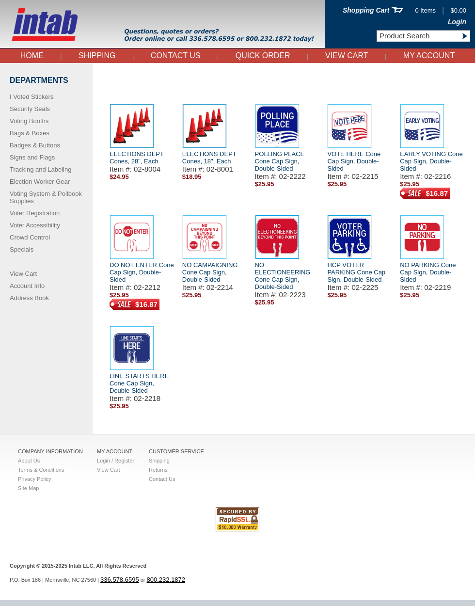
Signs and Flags (32, 157)
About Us (29, 460)
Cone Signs (114, 74)
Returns (158, 470)
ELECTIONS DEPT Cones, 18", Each (209, 157)
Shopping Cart (366, 10)
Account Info (27, 285)
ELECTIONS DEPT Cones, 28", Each (137, 157)
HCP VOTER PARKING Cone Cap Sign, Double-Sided (356, 272)
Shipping (97, 55)
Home (32, 55)
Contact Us (176, 55)
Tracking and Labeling (40, 169)
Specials (21, 249)
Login (457, 22)
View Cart (346, 55)
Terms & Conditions (41, 470)
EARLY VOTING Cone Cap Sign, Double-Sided (431, 161)
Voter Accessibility (35, 225)
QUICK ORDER (263, 55)
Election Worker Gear (40, 181)
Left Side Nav (107, 74)
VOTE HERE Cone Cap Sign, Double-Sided (353, 161)
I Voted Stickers (31, 96)
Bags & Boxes (29, 133)
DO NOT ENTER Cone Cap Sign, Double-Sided (142, 272)
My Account (429, 55)
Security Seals (30, 108)
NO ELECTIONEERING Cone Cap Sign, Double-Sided (283, 275)
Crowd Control (30, 237)
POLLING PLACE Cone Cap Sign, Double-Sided (280, 161)
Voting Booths (29, 121)
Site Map (28, 488)
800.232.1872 (166, 585)
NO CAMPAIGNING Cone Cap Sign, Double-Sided (210, 272)
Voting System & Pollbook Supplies (46, 197)
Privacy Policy (34, 479)
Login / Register (115, 460)
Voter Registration (35, 213)
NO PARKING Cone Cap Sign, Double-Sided (428, 272)
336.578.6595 (119, 585)
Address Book (29, 298)
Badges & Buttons (35, 145)
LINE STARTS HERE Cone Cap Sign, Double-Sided (139, 383)
